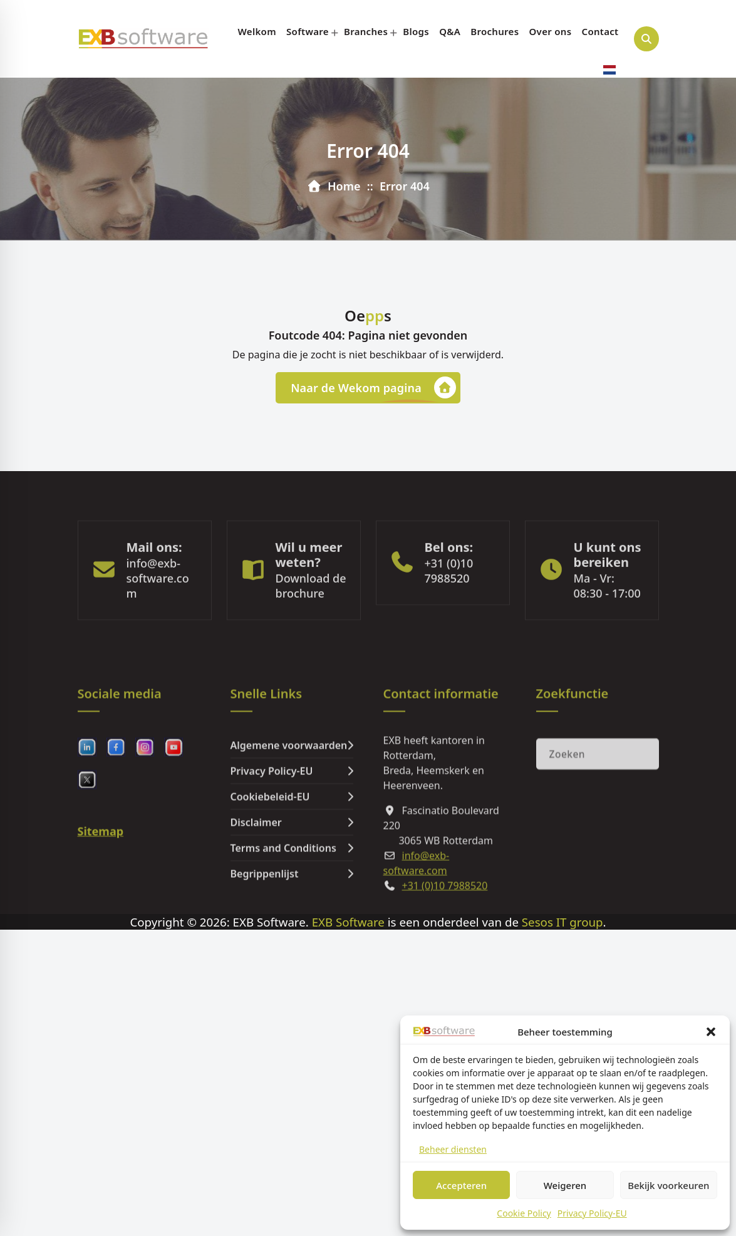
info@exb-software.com (158, 612)
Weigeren (565, 1185)
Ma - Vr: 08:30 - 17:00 (607, 620)
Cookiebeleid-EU (270, 869)
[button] (711, 1032)
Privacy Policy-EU (592, 1213)
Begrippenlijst (265, 946)
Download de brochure (311, 620)
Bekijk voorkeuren (668, 1185)
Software (307, 31)
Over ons (550, 31)
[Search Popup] (646, 38)
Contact (600, 31)
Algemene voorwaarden (289, 818)
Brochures (494, 31)
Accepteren (461, 1185)
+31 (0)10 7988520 (449, 604)
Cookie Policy (524, 1213)
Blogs (416, 31)
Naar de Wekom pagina (373, 387)
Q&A (449, 31)
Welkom (257, 31)
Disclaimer (256, 895)
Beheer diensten (453, 1149)
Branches (366, 31)
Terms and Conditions (283, 921)
